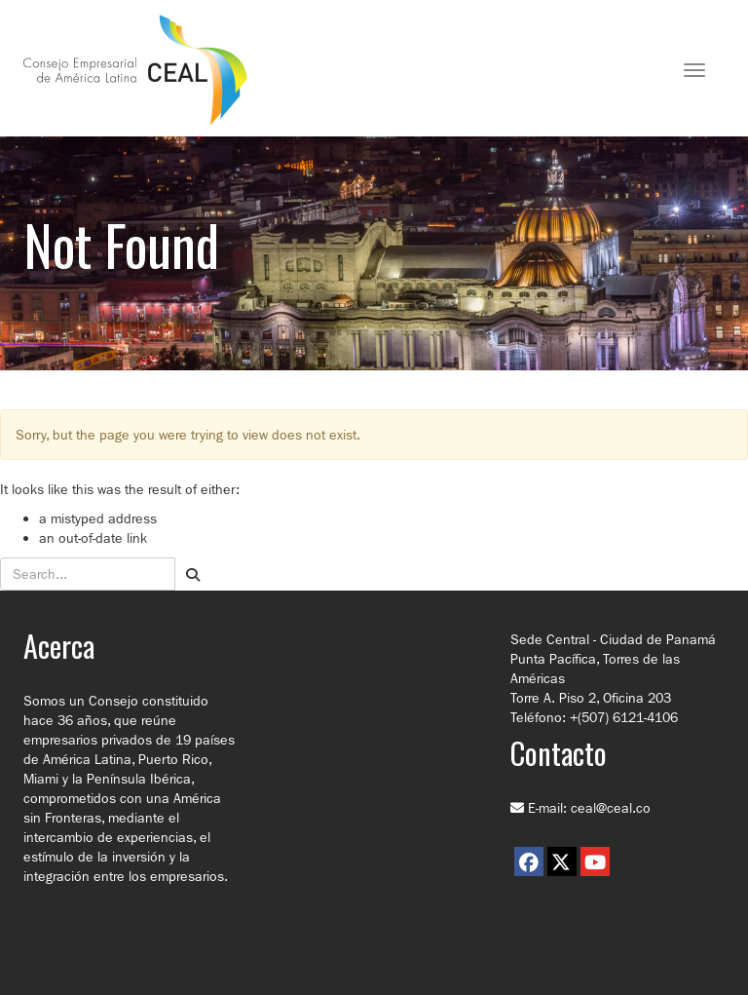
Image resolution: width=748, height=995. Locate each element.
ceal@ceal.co (611, 808)
